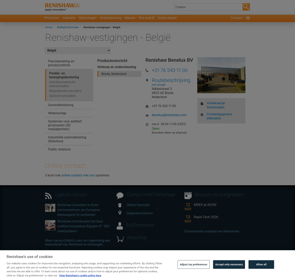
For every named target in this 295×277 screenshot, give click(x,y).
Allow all (261, 271)
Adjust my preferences (193, 271)
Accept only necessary (229, 271)
